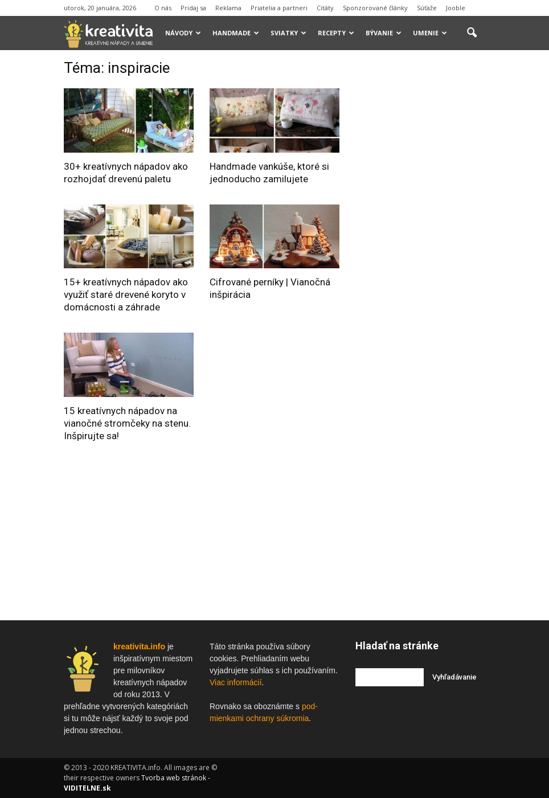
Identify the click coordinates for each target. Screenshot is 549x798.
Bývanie (383, 32)
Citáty (325, 7)
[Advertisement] (440, 230)
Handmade (235, 32)
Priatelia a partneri (279, 7)
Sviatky (288, 32)
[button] (471, 33)
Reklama (228, 7)
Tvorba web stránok (173, 778)
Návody (183, 32)
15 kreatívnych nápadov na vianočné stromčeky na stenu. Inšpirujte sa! (127, 423)
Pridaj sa (193, 7)
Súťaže (427, 7)
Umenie (430, 32)
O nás (162, 7)
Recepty (336, 32)
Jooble (455, 7)
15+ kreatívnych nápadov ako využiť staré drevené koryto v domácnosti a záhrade (126, 294)
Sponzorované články (375, 7)
